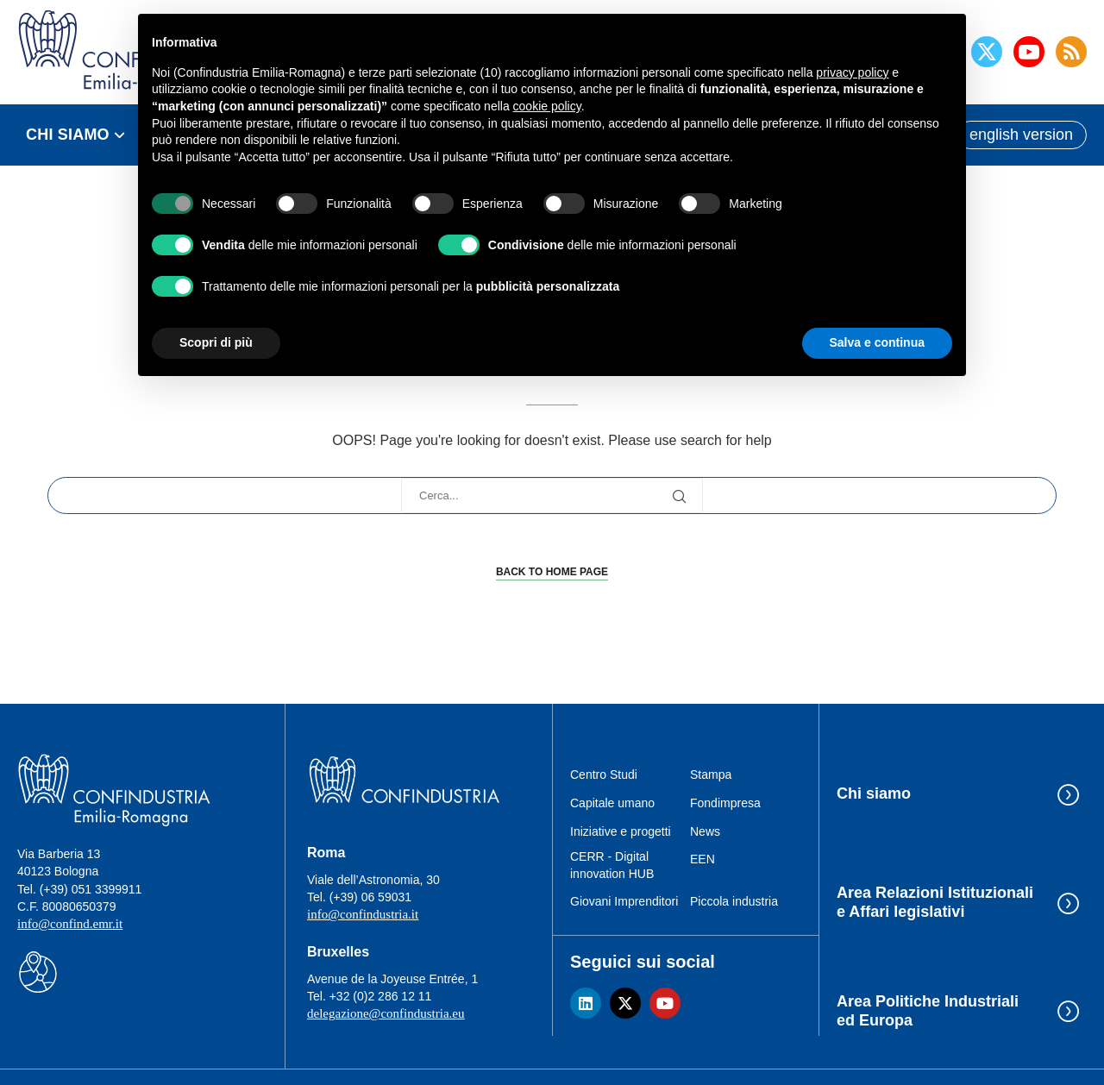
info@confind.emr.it (69, 924)
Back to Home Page (552, 572)
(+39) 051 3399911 (91, 889)
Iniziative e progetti (620, 831)
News (705, 831)
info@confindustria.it (362, 914)
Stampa (710, 774)
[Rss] (1071, 51)
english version (1021, 134)
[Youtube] (1028, 51)
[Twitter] (986, 51)
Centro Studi (603, 774)
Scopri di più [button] (216, 342)
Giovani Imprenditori (624, 901)
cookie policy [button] (547, 106)
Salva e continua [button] (877, 342)
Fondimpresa (725, 803)
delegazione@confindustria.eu (386, 1013)
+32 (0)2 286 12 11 (380, 996)
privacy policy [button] (852, 72)
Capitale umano (612, 803)
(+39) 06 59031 (370, 897)
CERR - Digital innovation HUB (612, 865)
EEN (702, 859)
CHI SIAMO (68, 134)
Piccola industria (734, 901)
